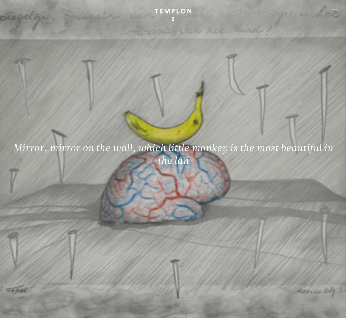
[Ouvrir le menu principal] (335, 8)
